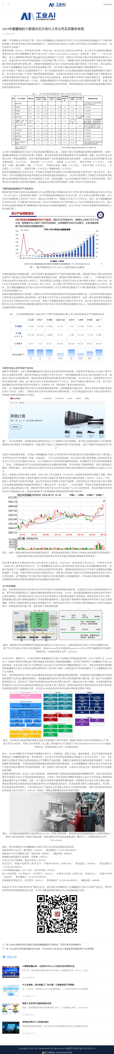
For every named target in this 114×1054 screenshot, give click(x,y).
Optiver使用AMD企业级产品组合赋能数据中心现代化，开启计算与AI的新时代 (45, 945)
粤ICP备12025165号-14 (85, 1048)
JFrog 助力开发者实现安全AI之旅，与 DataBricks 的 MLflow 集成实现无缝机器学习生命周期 (52, 949)
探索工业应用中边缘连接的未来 (36, 1003)
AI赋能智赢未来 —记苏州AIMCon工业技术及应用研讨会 (48, 966)
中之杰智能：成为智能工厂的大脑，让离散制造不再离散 (48, 985)
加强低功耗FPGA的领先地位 (35, 1022)
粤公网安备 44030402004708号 (57, 1052)
